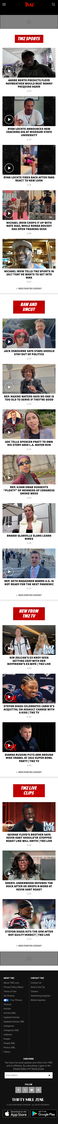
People (7, 1039)
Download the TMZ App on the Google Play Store (43, 1114)
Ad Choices (9, 996)
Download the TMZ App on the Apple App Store (16, 1114)
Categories (9, 1026)
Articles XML (10, 1013)
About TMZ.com (11, 983)
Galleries (8, 1034)
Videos (7, 1052)
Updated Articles (11, 1017)
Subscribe (49, 1075)
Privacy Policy (19, 1068)
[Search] (53, 4)
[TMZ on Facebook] (18, 1090)
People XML (9, 1043)
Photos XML (9, 1047)
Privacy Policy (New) (13, 987)
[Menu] (4, 4)
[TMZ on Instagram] (38, 1090)
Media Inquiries (38, 1000)
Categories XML (11, 1030)
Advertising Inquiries (40, 996)
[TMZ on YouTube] (32, 1090)
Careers (34, 991)
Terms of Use (10, 991)
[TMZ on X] (25, 1090)
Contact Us (36, 983)
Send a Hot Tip (38, 987)
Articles (7, 1008)
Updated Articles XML (14, 1021)
